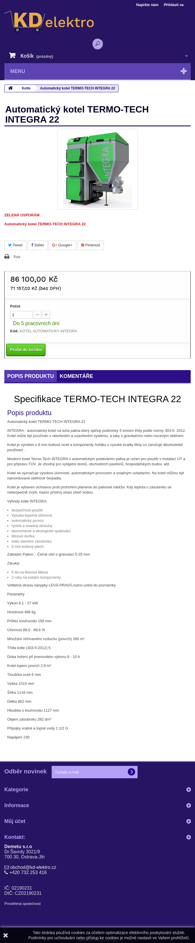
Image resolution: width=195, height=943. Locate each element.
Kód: (14, 331)
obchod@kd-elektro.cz (33, 867)
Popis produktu (30, 376)
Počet (15, 306)
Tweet (15, 245)
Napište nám (147, 5)
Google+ (62, 245)
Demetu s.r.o (18, 846)
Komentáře (76, 376)
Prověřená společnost (22, 903)
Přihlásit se (174, 5)
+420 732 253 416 (27, 872)
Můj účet (14, 821)
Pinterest (90, 245)
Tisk (16, 257)
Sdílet (37, 245)
